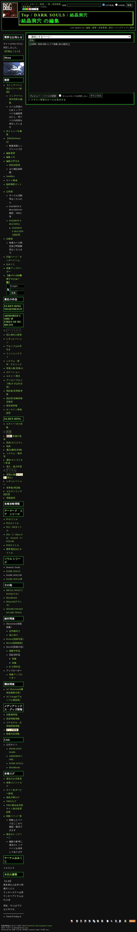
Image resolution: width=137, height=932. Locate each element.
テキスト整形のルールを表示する (48, 110)
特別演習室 (14, 165)
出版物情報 (11, 714)
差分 (111, 28)
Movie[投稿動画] (14, 643)
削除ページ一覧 (14, 816)
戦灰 (8, 446)
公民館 (9, 191)
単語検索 (56, 4)
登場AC (20, 368)
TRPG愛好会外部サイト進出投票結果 (14, 808)
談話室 (9, 398)
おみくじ (10, 264)
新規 (42, 4)
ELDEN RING (12, 418)
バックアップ (121, 28)
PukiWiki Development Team (39, 926)
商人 (9, 477)
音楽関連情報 (13, 718)
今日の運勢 (10, 874)
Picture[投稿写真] (14, 639)
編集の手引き (13, 161)
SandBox (10, 176)
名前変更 (102, 28)
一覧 (48, 4)
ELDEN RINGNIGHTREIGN (13, 308)
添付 (132, 28)
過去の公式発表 (14, 778)
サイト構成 (11, 180)
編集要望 (10, 153)
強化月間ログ (13, 797)
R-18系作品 (15, 666)
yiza (26, 928)
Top (25, 15)
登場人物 (10, 368)
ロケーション (13, 372)
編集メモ (10, 157)
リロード (33, 4)
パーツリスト (14, 330)
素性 (8, 460)
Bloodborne (11, 598)
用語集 (9, 391)
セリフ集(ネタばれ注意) (14, 383)
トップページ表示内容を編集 (15, 99)
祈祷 (19, 450)
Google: (14, 286)
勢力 (18, 376)
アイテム (11, 470)
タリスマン (17, 442)
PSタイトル (12, 519)
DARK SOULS (49, 15)
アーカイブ (11, 380)
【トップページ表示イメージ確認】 (14, 88)
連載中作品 (14, 651)
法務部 (9, 239)
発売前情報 (11, 405)
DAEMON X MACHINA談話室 (17, 231)
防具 (8, 442)
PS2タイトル (12, 523)
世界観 (9, 487)
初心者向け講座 (14, 335)
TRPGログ (11, 801)
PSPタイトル (12, 545)
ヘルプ (36, 7)
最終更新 (26, 7)
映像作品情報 (13, 734)
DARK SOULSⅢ (14, 579)
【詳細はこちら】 (12, 51)
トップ (24, 4)
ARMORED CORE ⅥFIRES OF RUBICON (12, 320)
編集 (88, 28)
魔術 (14, 450)
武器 (9, 432)
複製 (94, 28)
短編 (14, 663)
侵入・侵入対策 (14, 466)
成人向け (13, 635)
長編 (14, 658)
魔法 (8, 450)
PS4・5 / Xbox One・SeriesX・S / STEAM (14, 538)
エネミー (10, 376)
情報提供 (10, 498)
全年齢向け (14, 631)
